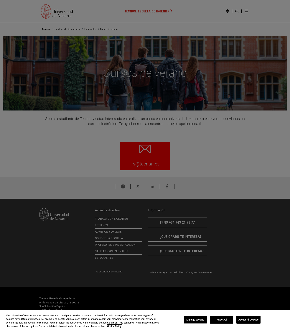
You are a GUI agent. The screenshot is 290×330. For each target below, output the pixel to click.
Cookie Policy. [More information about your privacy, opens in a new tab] (114, 326)
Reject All (222, 319)
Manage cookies (195, 319)
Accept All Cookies (248, 319)
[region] (145, 320)
